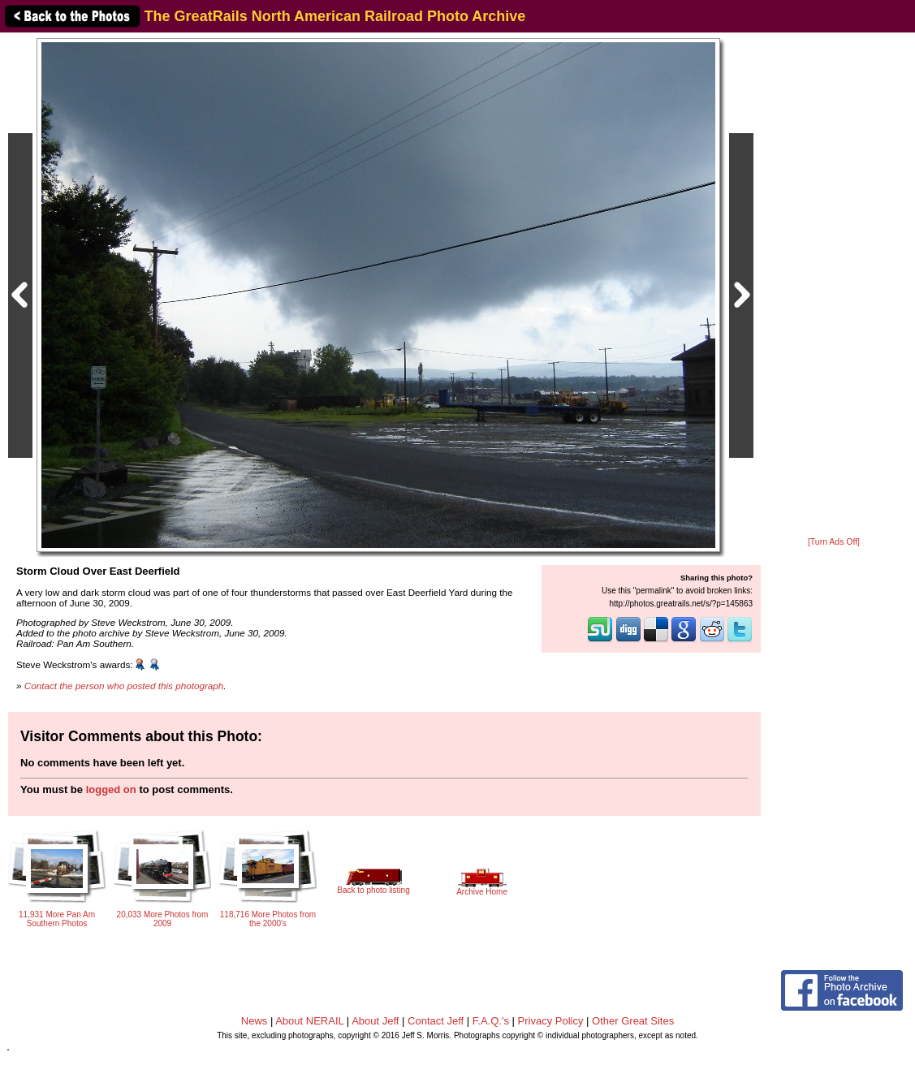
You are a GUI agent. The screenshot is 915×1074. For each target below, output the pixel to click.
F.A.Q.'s (491, 1021)
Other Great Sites (633, 1021)
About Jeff (375, 1021)
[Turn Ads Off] (834, 541)
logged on (111, 789)
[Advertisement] (834, 285)
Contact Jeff (436, 1021)
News (254, 1021)
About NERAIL (309, 1021)
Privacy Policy (551, 1021)
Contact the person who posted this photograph (124, 685)
